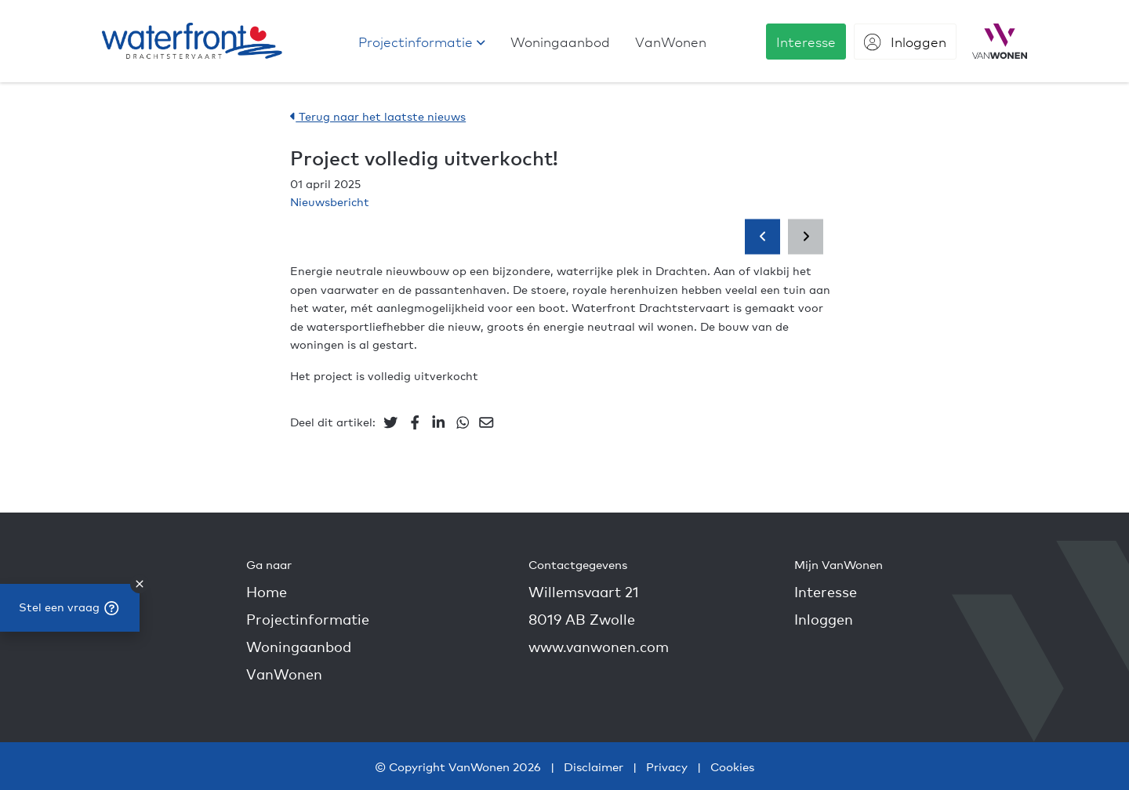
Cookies (732, 766)
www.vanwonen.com (598, 646)
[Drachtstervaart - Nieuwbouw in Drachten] (192, 41)
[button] (422, 41)
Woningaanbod (298, 646)
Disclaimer (593, 766)
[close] (139, 583)
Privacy (667, 766)
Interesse (825, 591)
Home (266, 591)
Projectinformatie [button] (307, 619)
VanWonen (284, 673)
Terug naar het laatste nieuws (378, 116)
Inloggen (823, 619)
